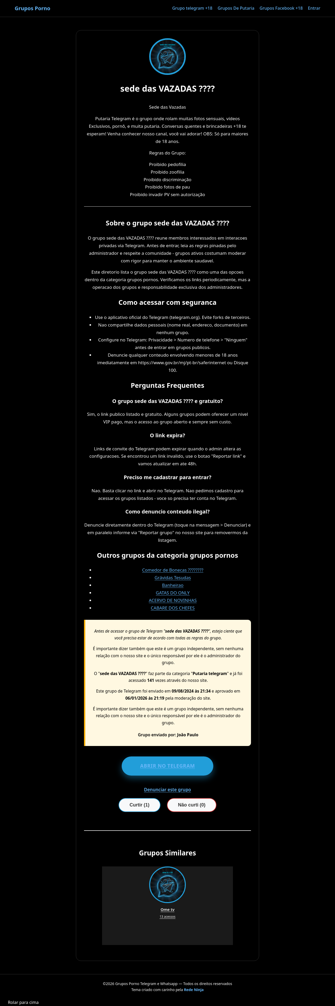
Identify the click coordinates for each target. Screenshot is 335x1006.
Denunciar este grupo (167, 790)
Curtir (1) (139, 805)
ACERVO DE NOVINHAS (173, 600)
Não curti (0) (191, 805)
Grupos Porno (32, 8)
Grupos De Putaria (235, 8)
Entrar (314, 8)
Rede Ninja (194, 989)
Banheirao (172, 585)
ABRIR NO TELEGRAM (167, 765)
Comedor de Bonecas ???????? (172, 570)
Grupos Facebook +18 (281, 8)
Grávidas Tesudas (173, 577)
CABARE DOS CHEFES (173, 608)
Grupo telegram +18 (192, 8)
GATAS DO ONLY (172, 593)
